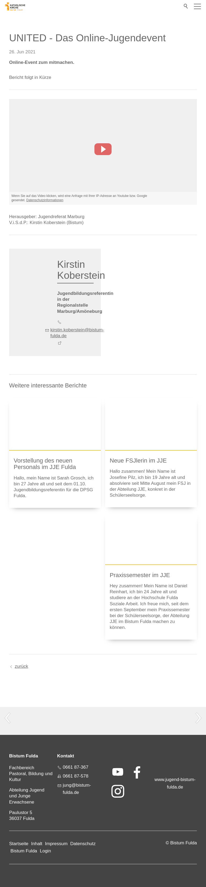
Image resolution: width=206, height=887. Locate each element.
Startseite (18, 843)
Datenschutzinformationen (44, 200)
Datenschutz (83, 843)
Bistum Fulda (23, 850)
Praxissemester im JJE (140, 575)
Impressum (56, 843)
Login (45, 850)
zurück (21, 666)
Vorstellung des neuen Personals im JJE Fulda (45, 463)
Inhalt (36, 843)
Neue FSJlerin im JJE (138, 460)
